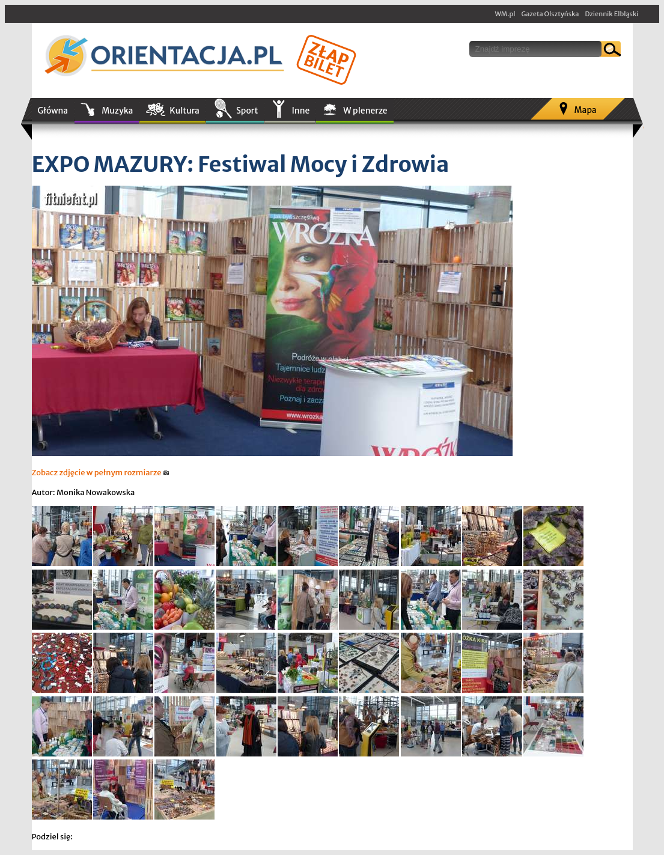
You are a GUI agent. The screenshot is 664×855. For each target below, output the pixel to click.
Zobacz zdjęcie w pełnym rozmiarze (100, 472)
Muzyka (117, 110)
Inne (300, 110)
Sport (247, 110)
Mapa (585, 110)
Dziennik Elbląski (611, 14)
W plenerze (365, 110)
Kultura (184, 110)
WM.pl (505, 14)
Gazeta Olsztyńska (550, 14)
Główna (53, 110)
